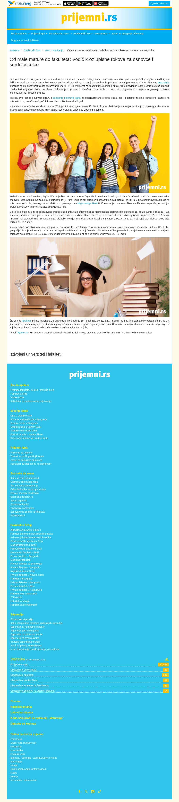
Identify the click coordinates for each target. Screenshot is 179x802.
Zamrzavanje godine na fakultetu (28, 514)
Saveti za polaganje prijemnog (127, 35)
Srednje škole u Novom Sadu (26, 429)
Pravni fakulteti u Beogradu (25, 558)
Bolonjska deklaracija (22, 499)
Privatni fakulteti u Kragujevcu (26, 592)
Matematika (17, 752)
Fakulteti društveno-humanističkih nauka (32, 536)
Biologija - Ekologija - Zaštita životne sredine (34, 760)
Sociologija (16, 763)
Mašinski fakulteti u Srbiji (24, 547)
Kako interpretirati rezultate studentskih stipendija (36, 625)
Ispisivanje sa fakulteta (23, 510)
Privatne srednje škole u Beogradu (29, 421)
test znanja (163, 84)
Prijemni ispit (39, 36)
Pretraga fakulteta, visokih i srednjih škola (32, 392)
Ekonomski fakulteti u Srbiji (25, 554)
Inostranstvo (102, 36)
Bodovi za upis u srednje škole (27, 436)
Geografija (16, 748)
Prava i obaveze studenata (25, 495)
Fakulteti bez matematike (24, 595)
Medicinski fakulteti (21, 562)
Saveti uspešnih (19, 503)
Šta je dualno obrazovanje (24, 488)
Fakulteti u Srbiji (19, 396)
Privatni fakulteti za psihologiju (26, 565)
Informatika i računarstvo (24, 782)
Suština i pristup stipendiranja (26, 647)
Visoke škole (17, 399)
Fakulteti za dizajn (20, 603)
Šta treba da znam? (61, 36)
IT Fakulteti (16, 599)
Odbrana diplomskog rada (24, 484)
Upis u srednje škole (21, 417)
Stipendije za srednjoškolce (25, 640)
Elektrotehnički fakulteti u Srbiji (27, 543)
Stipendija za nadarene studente (28, 629)
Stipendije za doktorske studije (27, 636)
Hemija (14, 778)
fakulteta (26, 322)
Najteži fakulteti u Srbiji (23, 573)
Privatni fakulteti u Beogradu (25, 569)
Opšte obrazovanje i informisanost (29, 771)
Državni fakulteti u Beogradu (25, 584)
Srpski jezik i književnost (23, 745)
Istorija (14, 767)
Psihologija (16, 741)
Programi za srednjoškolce (25, 42)
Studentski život (83, 36)
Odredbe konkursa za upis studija (28, 491)
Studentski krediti (20, 506)
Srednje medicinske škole (24, 432)
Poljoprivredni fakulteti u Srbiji (26, 551)
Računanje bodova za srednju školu (29, 440)
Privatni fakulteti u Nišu (23, 588)
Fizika (14, 775)
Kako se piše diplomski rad (25, 480)
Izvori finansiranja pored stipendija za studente (35, 651)
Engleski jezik (18, 756)
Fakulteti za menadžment (24, 607)
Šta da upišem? (20, 36)
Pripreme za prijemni (21, 454)
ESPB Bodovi (18, 518)
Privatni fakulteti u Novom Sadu (27, 577)
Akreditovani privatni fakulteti (26, 532)
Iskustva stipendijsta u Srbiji (25, 644)
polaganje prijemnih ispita (67, 100)
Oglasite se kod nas (159, 3)
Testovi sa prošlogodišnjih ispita (27, 458)
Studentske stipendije (22, 621)
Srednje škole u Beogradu (24, 425)
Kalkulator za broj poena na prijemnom (31, 466)
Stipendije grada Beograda (25, 632)
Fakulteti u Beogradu (21, 580)
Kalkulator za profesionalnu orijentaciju (31, 403)
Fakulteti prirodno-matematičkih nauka (31, 539)
